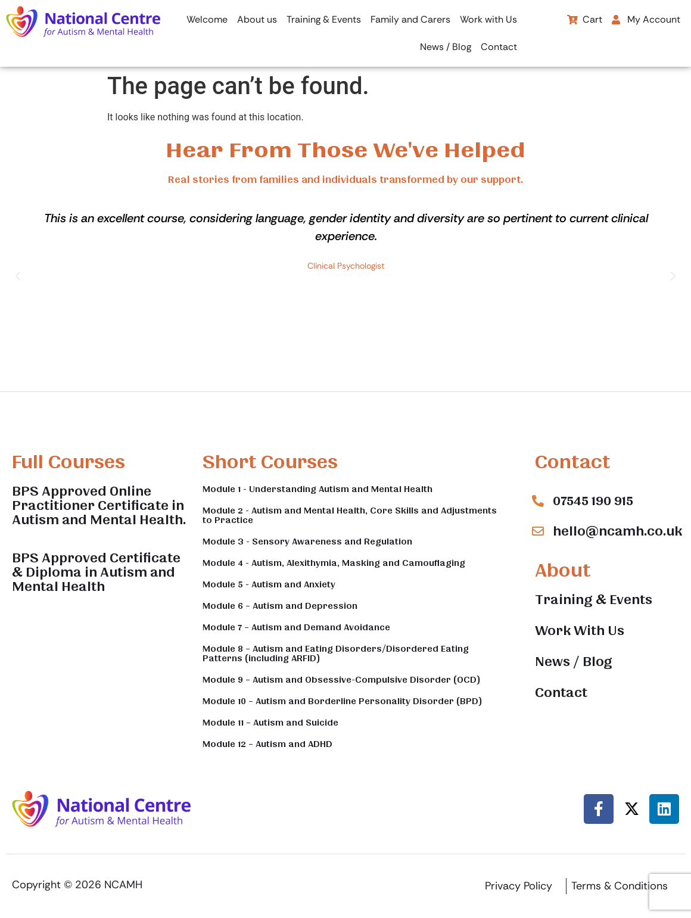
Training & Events (324, 19)
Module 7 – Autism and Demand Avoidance (296, 627)
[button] (649, 19)
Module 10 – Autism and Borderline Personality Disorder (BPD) (343, 701)
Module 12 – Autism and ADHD (267, 744)
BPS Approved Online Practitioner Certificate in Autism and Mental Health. (99, 506)
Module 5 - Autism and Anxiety (269, 584)
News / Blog (445, 47)
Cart (584, 19)
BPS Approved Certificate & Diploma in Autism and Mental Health (96, 572)
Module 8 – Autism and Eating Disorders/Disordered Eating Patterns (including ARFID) (336, 653)
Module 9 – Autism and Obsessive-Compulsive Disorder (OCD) (342, 679)
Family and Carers (410, 19)
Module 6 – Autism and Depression (280, 605)
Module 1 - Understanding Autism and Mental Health (317, 489)
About (562, 570)
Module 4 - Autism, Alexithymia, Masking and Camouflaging (334, 563)
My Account (646, 19)
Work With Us (579, 631)
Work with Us (488, 19)
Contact (499, 47)
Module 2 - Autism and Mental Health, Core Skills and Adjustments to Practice (350, 515)
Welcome (207, 19)
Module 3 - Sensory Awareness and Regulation (307, 541)
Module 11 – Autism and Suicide (270, 722)
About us (257, 19)
